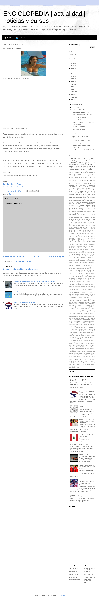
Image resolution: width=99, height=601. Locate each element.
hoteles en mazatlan (84, 311)
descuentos (90, 291)
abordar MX (91, 257)
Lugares (71, 174)
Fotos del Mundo (89, 573)
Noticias (89, 161)
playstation (71, 335)
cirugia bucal (77, 197)
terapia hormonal (80, 354)
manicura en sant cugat (87, 205)
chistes (79, 271)
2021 (72, 73)
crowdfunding (83, 283)
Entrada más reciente (13, 256)
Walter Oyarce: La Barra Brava (81, 112)
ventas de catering (79, 220)
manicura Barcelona (89, 326)
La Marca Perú (76, 120)
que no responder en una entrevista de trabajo (81, 342)
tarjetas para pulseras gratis (88, 351)
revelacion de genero (78, 345)
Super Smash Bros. (79, 252)
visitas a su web (79, 366)
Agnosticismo (90, 222)
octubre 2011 (76, 107)
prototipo (92, 338)
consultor (93, 276)
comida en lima (82, 180)
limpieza (86, 322)
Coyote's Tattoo (90, 227)
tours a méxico (90, 354)
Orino (77, 244)
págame (92, 340)
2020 (72, 76)
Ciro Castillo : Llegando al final (79, 444)
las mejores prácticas (88, 321)
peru (93, 334)
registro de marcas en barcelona (85, 213)
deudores (77, 294)
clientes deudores (89, 273)
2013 (72, 94)
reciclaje (70, 343)
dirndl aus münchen (82, 295)
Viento (92, 254)
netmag (76, 330)
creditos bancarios (85, 281)
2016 (72, 86)
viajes (70, 364)
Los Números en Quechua (23, 292)
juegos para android (85, 316)
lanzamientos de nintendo (75, 321)
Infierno (75, 240)
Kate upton (88, 240)
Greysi (91, 236)
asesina (78, 265)
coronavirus (90, 200)
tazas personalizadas (85, 353)
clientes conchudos (78, 273)
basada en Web (73, 192)
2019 (72, 79)
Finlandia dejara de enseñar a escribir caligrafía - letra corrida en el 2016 (87, 421)
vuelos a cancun (90, 220)
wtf (71, 222)
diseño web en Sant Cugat (83, 299)
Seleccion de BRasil (73, 249)
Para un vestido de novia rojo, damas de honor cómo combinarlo (87, 466)
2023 (72, 68)
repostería (83, 343)
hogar (92, 310)
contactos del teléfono (76, 278)
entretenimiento (83, 175)
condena (87, 276)
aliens (92, 260)
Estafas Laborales (81, 233)
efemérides (87, 300)
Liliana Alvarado (77, 241)
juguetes (75, 319)
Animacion (72, 163)
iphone (77, 205)
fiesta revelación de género (87, 303)
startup (72, 219)
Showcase (71, 251)
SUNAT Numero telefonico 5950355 (26, 302)
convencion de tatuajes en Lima (82, 199)
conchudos (80, 276)
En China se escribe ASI (79, 127)
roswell (87, 345)
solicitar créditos (78, 346)
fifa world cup (72, 305)
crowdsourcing (91, 283)
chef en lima (85, 194)
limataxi (80, 322)
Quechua (73, 54)
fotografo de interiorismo (85, 203)
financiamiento (80, 305)
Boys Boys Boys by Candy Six (13, 187)
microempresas (83, 329)
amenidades (90, 191)
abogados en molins (80, 257)
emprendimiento (75, 182)
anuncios (71, 263)
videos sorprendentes (88, 364)
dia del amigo (84, 294)
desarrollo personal (73, 289)
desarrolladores (90, 287)
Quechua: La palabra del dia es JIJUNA (86, 435)
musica (91, 183)
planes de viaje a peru (75, 210)
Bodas (79, 186)
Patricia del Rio (75, 189)
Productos (72, 171)
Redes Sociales (86, 189)
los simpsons (84, 324)
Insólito (81, 240)
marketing (92, 175)
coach (70, 275)
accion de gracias (73, 259)
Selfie (92, 249)
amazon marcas (80, 191)
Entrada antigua (56, 256)
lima (70, 322)
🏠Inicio (8, 38)
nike (81, 330)
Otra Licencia (83, 244)
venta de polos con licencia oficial (86, 362)
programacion (74, 177)
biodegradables (85, 267)
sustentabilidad (90, 348)
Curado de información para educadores (20, 269)
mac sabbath (79, 326)
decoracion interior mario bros (76, 287)
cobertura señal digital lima (80, 275)
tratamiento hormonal (79, 358)
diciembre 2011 (77, 102)
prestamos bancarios (76, 211)
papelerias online (85, 334)
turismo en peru (78, 359)
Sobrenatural (79, 251)
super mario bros (80, 348)
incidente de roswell (88, 313)
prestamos (84, 185)
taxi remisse (84, 177)
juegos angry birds (73, 316)
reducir (76, 343)
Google (85, 236)
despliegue (84, 292)
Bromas (82, 169)
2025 (72, 63)
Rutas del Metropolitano (87, 247)
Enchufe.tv (87, 571)
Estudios (73, 188)
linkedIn (92, 322)
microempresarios (73, 329)
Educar (72, 233)
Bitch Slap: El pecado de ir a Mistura (83, 143)
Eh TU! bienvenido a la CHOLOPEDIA (83, 150)
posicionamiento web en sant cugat (85, 335)
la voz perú (91, 319)
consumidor (92, 197)
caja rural (77, 270)
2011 (72, 100)
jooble (92, 315)
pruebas (70, 340)
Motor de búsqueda (84, 243)
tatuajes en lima (74, 353)
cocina (85, 197)
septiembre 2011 (77, 110)
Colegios (93, 186)
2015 (72, 89)
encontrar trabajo (88, 182)
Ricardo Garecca (73, 247)
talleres (70, 350)
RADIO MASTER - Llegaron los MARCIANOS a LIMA (79, 380)
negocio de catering (74, 185)
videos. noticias (75, 179)
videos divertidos (77, 364)
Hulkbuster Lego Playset (74, 238)
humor (92, 311)
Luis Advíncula (86, 241)
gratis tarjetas (85, 308)
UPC (75, 254)
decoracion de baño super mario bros (83, 286)
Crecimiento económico (74, 228)
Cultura (82, 163)
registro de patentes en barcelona (78, 214)
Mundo (72, 244)
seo (93, 345)
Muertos (93, 243)
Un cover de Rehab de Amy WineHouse (80, 137)
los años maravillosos (74, 324)
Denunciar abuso (75, 59)
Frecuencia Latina (88, 235)
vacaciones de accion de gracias (78, 361)
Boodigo (70, 225)
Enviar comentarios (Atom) (22, 261)
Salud (80, 168)
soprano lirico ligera (90, 217)
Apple (92, 224)
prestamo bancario (83, 337)
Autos (84, 172)
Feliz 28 (81, 406)
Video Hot (86, 254)
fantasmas (75, 303)
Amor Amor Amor (84, 224)
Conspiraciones (73, 169)
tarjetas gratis (77, 350)
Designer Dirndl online (87, 230)
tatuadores (80, 219)
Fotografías (78, 235)
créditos (72, 284)
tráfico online (90, 358)
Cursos (85, 166)
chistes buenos (78, 196)
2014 (72, 92)
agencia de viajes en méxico (82, 260)
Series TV (80, 174)
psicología (85, 340)
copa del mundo (86, 164)
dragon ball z (79, 300)
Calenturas (86, 186)
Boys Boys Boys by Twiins (12, 184)
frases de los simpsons (82, 307)
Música (11, 194)
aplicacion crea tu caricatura (83, 263)
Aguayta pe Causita (89, 568)
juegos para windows (82, 318)
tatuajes (91, 185)
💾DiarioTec (20, 38)
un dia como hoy (89, 359)
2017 (72, 84)
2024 (72, 65)
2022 (72, 71)
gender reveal (74, 308)
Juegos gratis (81, 188)
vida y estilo (72, 186)
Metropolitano (77, 161)
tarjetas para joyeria (75, 351)
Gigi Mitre (77, 236)
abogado (83, 255)
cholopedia (87, 196)
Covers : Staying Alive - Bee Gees (82, 114)
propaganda (84, 338)
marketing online (73, 206)
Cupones (85, 228)
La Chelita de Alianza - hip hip (81, 140)
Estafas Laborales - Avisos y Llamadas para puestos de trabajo (35, 281)
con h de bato (72, 276)
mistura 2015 (92, 329)
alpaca (70, 262)
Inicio (36, 256)
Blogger (63, 595)
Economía (93, 231)
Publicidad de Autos (84, 455)
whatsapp (88, 366)
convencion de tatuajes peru (76, 200)
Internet (91, 172)
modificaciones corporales (76, 208)
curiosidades (72, 164)
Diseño (86, 231)
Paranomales (72, 246)
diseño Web (92, 180)
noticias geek (89, 208)
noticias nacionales (89, 330)
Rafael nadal (90, 246)
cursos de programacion (82, 284)
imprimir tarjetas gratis (74, 313)
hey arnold (86, 310)
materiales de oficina (81, 183)
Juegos (77, 172)
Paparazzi (91, 244)
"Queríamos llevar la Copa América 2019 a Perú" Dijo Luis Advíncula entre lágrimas (86, 482)
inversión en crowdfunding (75, 315)
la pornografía (82, 319)
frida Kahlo (92, 307)
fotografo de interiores (75, 202)
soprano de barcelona (89, 216)
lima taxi (74, 322)
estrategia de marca (82, 302)
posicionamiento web (89, 210)
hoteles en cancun (73, 311)
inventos (71, 205)
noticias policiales (73, 332)
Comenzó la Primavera (78, 129)
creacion (84, 279)
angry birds (76, 262)
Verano (79, 254)
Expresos (71, 235)
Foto (83, 179)
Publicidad (81, 171)
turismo (70, 359)
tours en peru (72, 356)
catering (77, 194)
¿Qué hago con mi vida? (79, 117)
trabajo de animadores (82, 356)
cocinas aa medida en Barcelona (89, 578)
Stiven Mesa (87, 251)
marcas (70, 327)
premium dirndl (72, 337)
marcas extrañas (80, 327)
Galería (70, 236)
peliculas (71, 166)
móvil (71, 330)
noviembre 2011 (77, 104)
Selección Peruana (84, 249)
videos (78, 166)
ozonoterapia (76, 334)
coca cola (91, 275)
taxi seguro (89, 168)
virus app (71, 366)
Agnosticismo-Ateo (73, 224)
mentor (91, 327)
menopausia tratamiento (86, 206)
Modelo (76, 243)
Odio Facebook (91, 188)
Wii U (70, 255)
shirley (70, 346)
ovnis (70, 334)
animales (91, 262)
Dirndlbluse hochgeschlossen (76, 231)
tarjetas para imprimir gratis (88, 350)
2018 (72, 81)
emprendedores (73, 175)
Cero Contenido (88, 570)
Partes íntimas (81, 246)
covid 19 (87, 278)
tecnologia (92, 177)
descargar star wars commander (77, 291)
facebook (71, 183)
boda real (89, 268)
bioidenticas (83, 192)
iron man (86, 315)
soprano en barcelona (76, 217)
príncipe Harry (77, 340)
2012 (72, 97)
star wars (86, 346)
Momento (90, 169)
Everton (91, 233)
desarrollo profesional (87, 289)
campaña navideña (86, 270)
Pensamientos (75, 158)
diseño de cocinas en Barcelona (81, 297)
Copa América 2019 (79, 227)
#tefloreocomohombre (80, 222)
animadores (84, 262)
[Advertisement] (81, 536)
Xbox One (76, 255)
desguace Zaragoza (74, 292)
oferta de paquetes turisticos (87, 332)
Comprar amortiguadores (82, 225)
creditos (77, 281)
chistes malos (86, 271)
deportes (90, 174)
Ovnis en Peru (74, 495)
